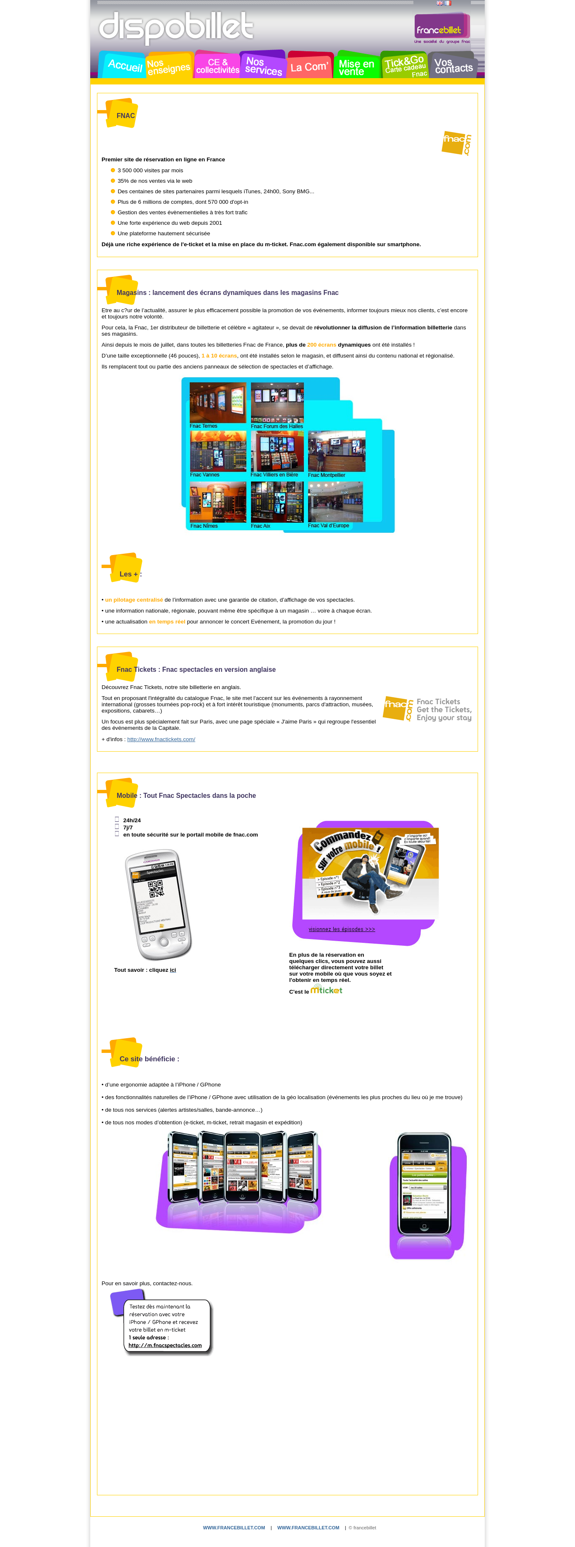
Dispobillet (177, 28)
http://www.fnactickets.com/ (161, 739)
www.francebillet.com (234, 1527)
